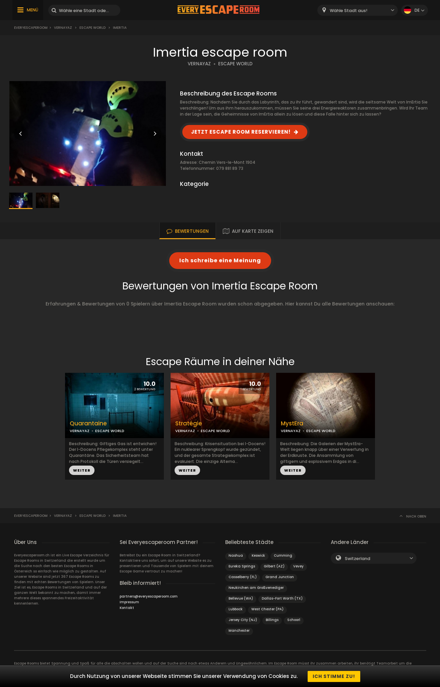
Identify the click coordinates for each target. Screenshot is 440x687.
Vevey (298, 566)
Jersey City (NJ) (243, 619)
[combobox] (357, 10)
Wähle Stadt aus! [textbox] (348, 10)
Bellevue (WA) (241, 598)
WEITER (81, 470)
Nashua (236, 555)
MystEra (292, 423)
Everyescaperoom (31, 27)
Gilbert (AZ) (274, 566)
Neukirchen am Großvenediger (256, 587)
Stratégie (188, 423)
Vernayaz (63, 27)
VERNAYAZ (199, 64)
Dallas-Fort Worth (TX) (282, 598)
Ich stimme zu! (334, 676)
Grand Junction (279, 576)
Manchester (239, 630)
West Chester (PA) (267, 609)
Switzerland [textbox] (357, 558)
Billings (272, 619)
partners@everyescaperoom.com (149, 596)
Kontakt (127, 607)
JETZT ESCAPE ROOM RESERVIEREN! (241, 131)
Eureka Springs (242, 566)
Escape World (92, 27)
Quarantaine (88, 423)
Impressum (129, 602)
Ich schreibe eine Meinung (220, 260)
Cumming (283, 555)
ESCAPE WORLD (235, 64)
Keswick (258, 555)
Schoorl (293, 619)
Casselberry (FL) (243, 576)
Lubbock (236, 609)
